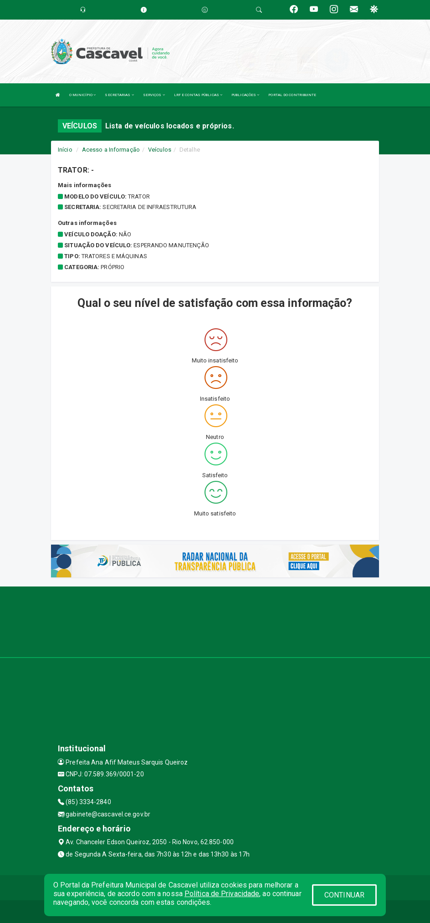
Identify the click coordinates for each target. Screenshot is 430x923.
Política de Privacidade (221, 893)
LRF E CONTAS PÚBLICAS (198, 95)
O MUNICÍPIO (82, 95)
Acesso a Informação (111, 149)
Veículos (159, 149)
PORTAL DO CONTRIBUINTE (292, 95)
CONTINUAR (344, 895)
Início (65, 149)
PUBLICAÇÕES (245, 95)
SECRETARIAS (119, 95)
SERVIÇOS (154, 95)
